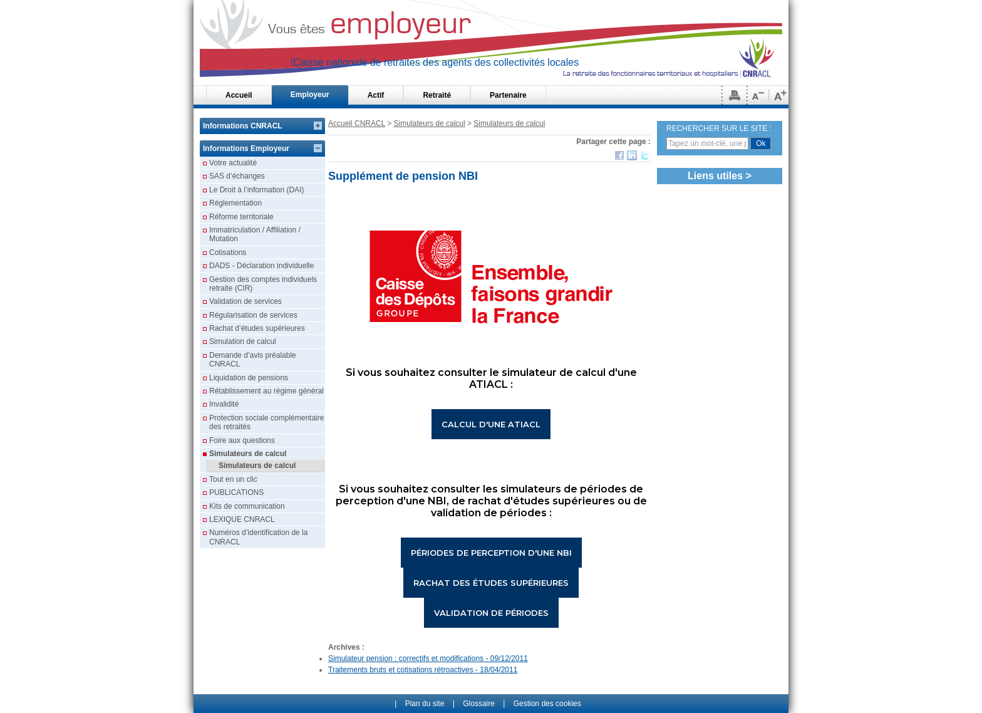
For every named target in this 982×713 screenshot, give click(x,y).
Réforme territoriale (241, 216)
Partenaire (508, 95)
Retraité (437, 95)
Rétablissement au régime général (266, 391)
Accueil (238, 95)
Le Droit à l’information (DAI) (256, 189)
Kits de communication (247, 506)
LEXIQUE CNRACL (242, 519)
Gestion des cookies (547, 703)
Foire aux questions (242, 440)
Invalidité (224, 404)
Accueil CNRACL (356, 123)
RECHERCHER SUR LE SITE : (719, 128)
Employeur (310, 94)
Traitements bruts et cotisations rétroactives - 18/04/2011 (422, 669)
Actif (376, 95)
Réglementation (235, 203)
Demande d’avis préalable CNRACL (252, 359)
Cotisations (227, 252)
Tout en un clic (233, 479)
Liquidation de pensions (248, 377)
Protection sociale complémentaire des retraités (266, 422)
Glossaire (479, 703)
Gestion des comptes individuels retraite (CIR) (263, 284)
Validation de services (245, 301)
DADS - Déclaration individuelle (261, 265)
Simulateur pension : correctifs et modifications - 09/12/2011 (428, 658)
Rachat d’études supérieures (257, 328)
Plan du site (425, 703)
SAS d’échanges (237, 176)
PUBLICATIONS (236, 492)
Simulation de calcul (242, 341)
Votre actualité (233, 163)
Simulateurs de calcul (429, 123)
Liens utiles (715, 175)
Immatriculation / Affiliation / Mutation (255, 234)
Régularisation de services (253, 315)
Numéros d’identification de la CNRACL (258, 537)
